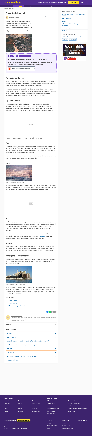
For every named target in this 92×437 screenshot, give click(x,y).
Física (19, 406)
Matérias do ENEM (51, 406)
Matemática (7, 403)
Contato (49, 423)
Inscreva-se (71, 58)
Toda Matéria (71, 57)
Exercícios (67, 6)
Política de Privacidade (52, 425)
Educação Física (36, 403)
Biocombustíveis (66, 28)
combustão (43, 236)
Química (82, 36)
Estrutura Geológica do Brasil (16, 306)
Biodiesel (64, 30)
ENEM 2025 (18, 6)
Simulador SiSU (71, 411)
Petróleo (8, 333)
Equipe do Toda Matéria (16, 316)
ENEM (48, 400)
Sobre (48, 428)
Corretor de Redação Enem (53, 408)
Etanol (64, 21)
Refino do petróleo (67, 18)
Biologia (20, 400)
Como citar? (9, 324)
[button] (50, 17)
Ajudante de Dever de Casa (74, 403)
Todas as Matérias (36, 406)
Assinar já (73, 2)
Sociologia (34, 400)
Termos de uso (65, 420)
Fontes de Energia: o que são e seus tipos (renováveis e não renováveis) (27, 341)
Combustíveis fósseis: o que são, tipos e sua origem (21, 345)
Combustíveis (73, 39)
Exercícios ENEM (51, 411)
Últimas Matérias (36, 411)
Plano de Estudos (51, 403)
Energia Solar (10, 352)
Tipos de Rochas (11, 337)
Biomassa (9, 348)
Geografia (76, 36)
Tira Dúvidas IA (71, 400)
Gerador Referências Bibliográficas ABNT (77, 408)
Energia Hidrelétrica (12, 360)
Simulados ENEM (51, 413)
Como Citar (49, 420)
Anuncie (64, 423)
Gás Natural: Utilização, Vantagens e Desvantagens (21, 356)
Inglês (5, 408)
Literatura (20, 411)
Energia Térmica (13, 300)
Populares (34, 408)
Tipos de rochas (12, 303)
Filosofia (20, 408)
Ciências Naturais (67, 36)
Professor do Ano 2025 (67, 428)
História (6, 406)
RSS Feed (80, 423)
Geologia (65, 39)
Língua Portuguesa (8, 400)
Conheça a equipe (66, 425)
